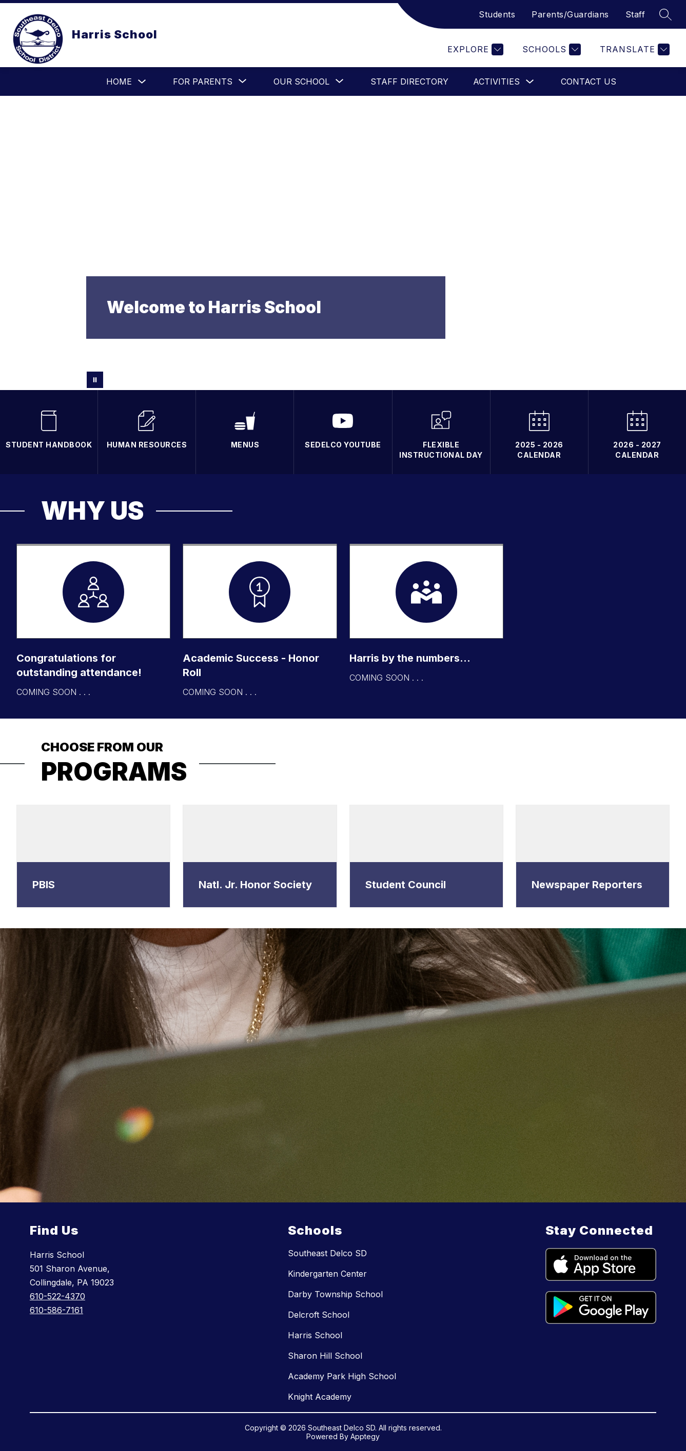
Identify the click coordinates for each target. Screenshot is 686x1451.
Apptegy (365, 1436)
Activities (496, 81)
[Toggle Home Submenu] (142, 82)
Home (119, 81)
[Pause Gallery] (95, 380)
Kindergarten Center (327, 1274)
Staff (635, 14)
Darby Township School (335, 1294)
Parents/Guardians (570, 14)
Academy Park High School (342, 1376)
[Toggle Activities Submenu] (530, 82)
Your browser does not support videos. (343, 243)
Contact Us (588, 81)
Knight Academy (319, 1397)
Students (497, 14)
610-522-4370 (57, 1296)
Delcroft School (318, 1315)
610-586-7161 (56, 1310)
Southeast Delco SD (327, 1253)
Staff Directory (409, 81)
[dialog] (93, 856)
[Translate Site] (633, 49)
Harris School (315, 1335)
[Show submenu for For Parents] (202, 81)
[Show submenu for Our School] (301, 81)
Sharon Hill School (325, 1356)
